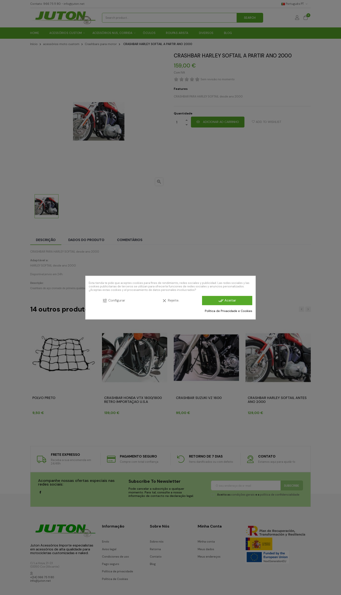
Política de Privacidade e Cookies (228, 311)
